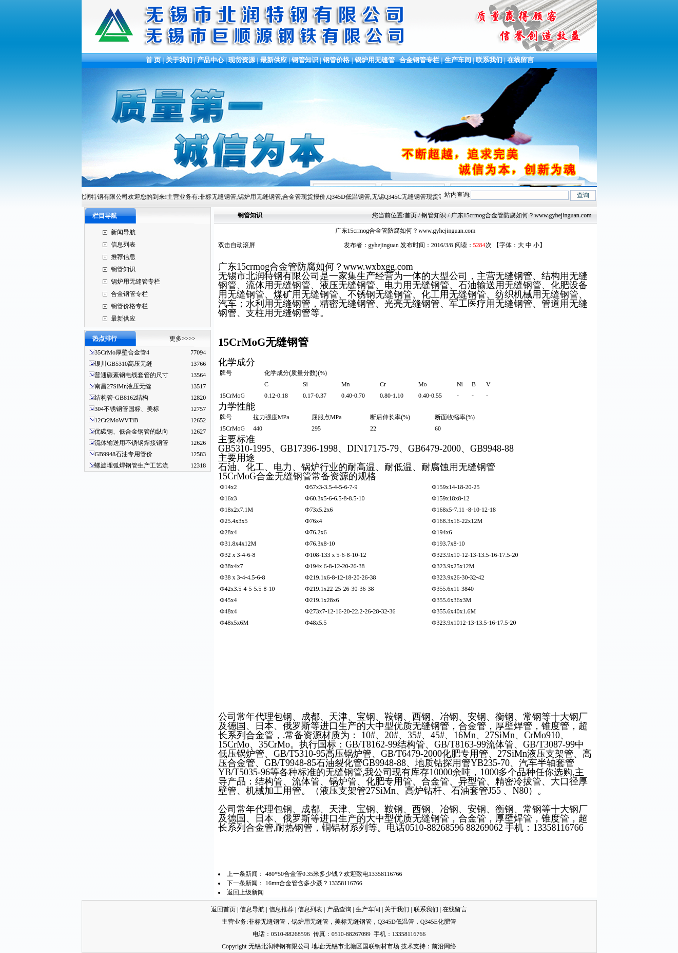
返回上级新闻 (245, 892)
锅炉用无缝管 (375, 60)
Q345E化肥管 (438, 921)
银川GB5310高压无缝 (123, 363)
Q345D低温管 (396, 921)
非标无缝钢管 (266, 921)
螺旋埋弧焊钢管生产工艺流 (131, 465)
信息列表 (123, 244)
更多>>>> (182, 338)
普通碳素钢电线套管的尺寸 (131, 375)
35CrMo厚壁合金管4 (121, 352)
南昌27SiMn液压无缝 (122, 386)
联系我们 (489, 60)
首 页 (152, 60)
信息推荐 (281, 909)
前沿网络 (444, 946)
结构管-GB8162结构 (121, 397)
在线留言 (520, 60)
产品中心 (210, 60)
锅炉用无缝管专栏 (135, 281)
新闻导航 (123, 232)
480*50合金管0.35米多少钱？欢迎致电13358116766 (333, 873)
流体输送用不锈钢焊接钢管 (131, 442)
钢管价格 (336, 60)
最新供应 (274, 60)
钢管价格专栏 (129, 306)
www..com (378, 266)
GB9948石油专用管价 (123, 454)
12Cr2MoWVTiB (116, 420)
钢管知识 (305, 60)
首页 (410, 215)
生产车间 (458, 60)
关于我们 (179, 60)
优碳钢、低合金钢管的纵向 (131, 431)
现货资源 (242, 60)
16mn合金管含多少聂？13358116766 (313, 883)
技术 (407, 946)
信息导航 (252, 909)
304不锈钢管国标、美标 (126, 409)
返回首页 (223, 909)
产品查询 (339, 909)
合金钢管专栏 (419, 60)
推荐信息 (123, 256)
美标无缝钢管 (353, 921)
